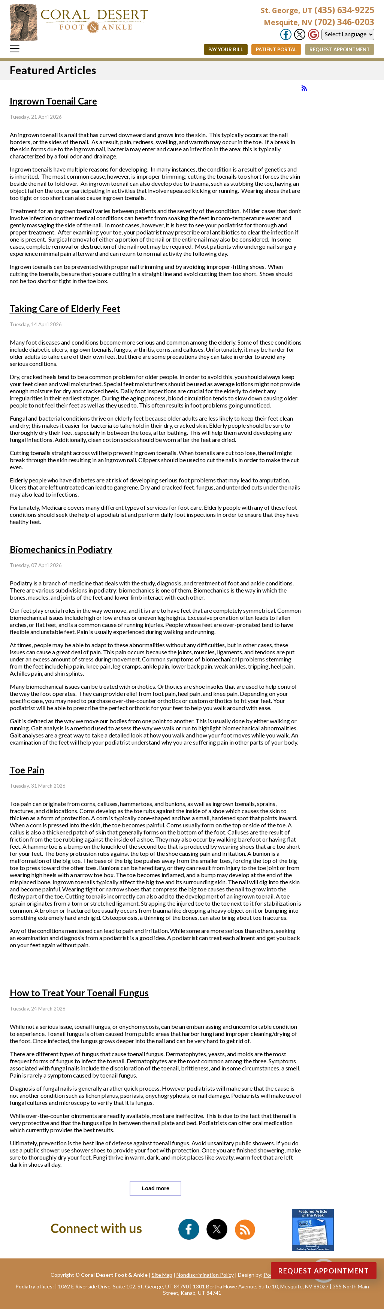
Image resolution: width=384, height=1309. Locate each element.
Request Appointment (339, 49)
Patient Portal (276, 49)
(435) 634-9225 (317, 10)
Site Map (162, 1275)
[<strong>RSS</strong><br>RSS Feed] (304, 87)
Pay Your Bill (225, 49)
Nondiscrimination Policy (205, 1275)
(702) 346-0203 (319, 22)
